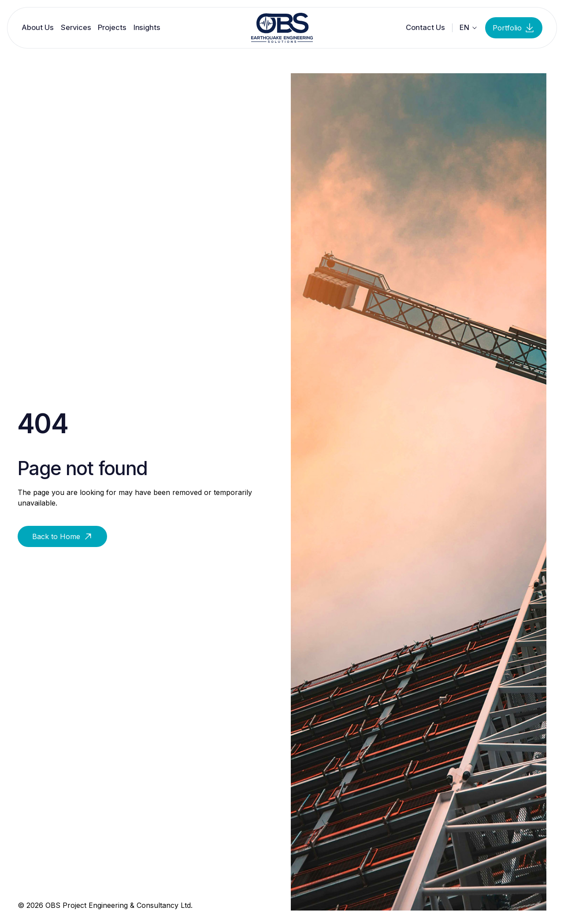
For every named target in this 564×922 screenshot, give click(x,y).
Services (76, 27)
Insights (147, 27)
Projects (112, 27)
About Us (38, 27)
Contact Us (425, 27)
